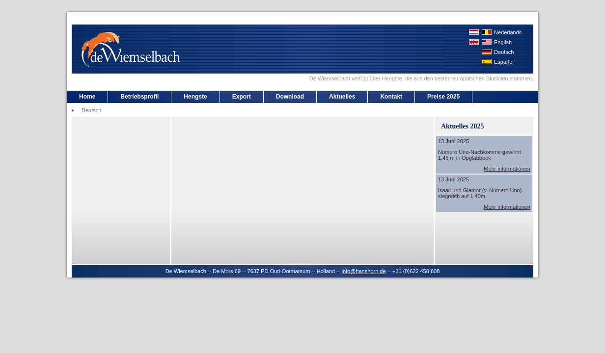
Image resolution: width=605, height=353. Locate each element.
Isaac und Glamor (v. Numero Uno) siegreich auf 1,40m (480, 193)
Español (504, 62)
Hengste (195, 96)
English (503, 42)
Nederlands (508, 32)
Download (290, 96)
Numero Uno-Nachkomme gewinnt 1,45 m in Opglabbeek (479, 155)
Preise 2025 (443, 96)
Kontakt (391, 96)
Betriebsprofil (139, 96)
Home (87, 96)
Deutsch (504, 52)
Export (241, 96)
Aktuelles (342, 96)
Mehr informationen (507, 169)
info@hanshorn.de (363, 271)
